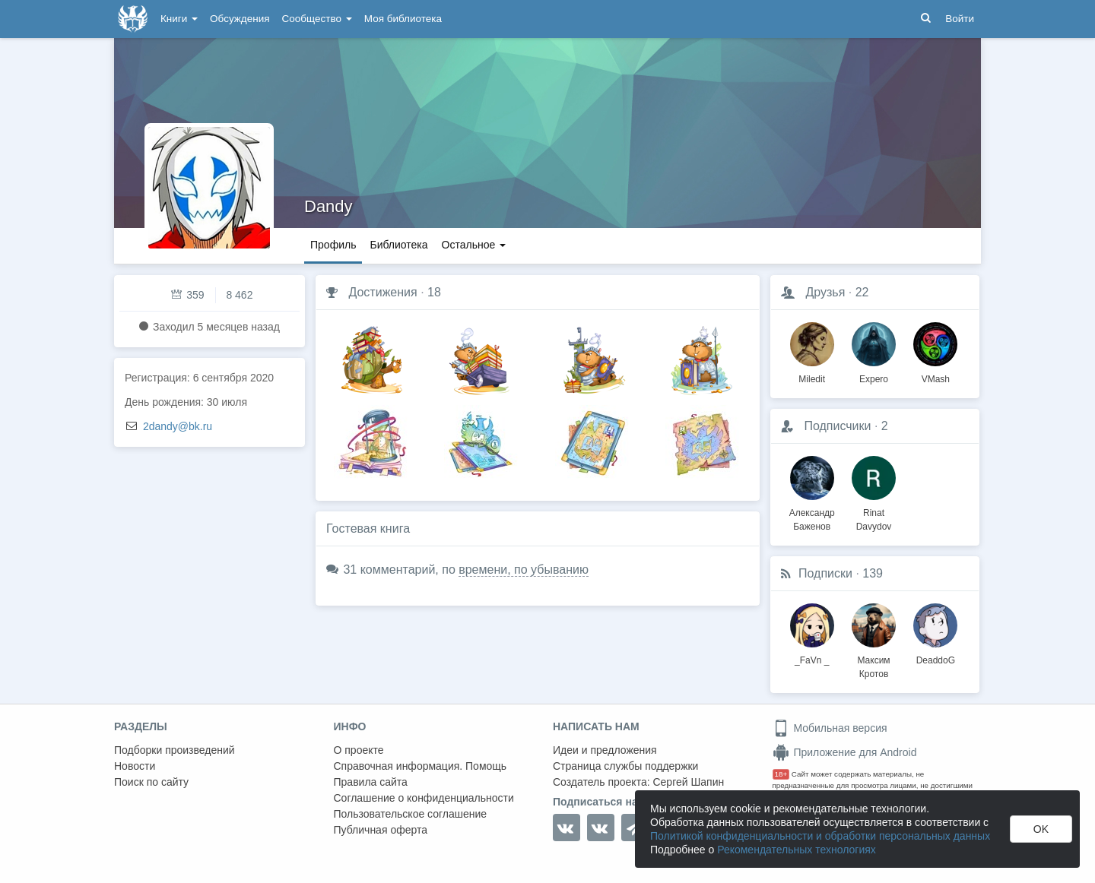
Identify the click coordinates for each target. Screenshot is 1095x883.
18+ (781, 774)
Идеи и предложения (605, 750)
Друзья (825, 292)
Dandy (328, 206)
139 (872, 573)
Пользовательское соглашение (410, 814)
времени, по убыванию (524, 569)
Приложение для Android (845, 752)
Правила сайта (371, 782)
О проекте (359, 750)
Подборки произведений (174, 750)
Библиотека (398, 245)
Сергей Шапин (688, 782)
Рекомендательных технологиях (796, 849)
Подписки (825, 573)
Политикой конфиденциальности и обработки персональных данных (820, 836)
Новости (134, 766)
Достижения (382, 292)
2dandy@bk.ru (177, 426)
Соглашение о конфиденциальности (424, 798)
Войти (959, 18)
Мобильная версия (830, 728)
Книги (179, 18)
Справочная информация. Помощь (420, 766)
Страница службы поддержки (625, 766)
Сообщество (317, 18)
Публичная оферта (381, 830)
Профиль (333, 245)
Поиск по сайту (151, 782)
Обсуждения (239, 18)
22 (862, 292)
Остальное (474, 245)
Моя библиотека (403, 18)
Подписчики (837, 425)
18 (434, 292)
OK (1041, 829)
